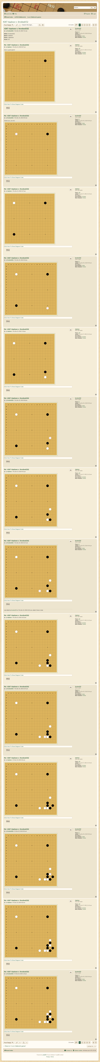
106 (79, 48)
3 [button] (84, 25)
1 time (83, 36)
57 (79, 32)
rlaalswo (77, 44)
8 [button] (93, 25)
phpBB (44, 1054)
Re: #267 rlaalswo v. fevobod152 (16, 45)
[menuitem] (14, 14)
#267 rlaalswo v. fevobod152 (15, 22)
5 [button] (89, 25)
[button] (76, 25)
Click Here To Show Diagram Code (13, 104)
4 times (84, 37)
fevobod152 (78, 28)
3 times (84, 53)
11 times (84, 52)
